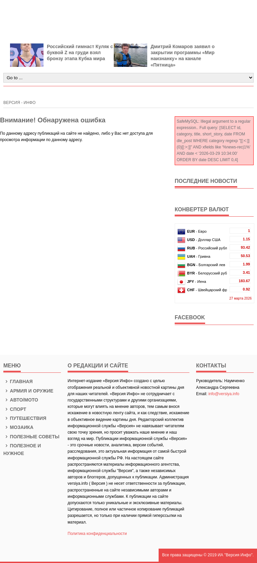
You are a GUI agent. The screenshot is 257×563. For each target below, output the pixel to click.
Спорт (14, 409)
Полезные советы (31, 436)
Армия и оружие (28, 390)
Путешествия (24, 418)
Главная (18, 381)
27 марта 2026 (240, 298)
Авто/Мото (20, 400)
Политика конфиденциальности (97, 533)
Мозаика (18, 427)
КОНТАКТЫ (211, 365)
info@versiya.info (223, 393)
